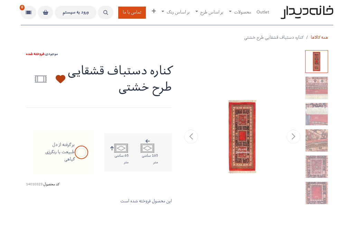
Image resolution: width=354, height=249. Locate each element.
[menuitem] (263, 12)
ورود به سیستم (76, 13)
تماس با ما (132, 13)
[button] (105, 12)
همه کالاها (319, 38)
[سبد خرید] (45, 12)
